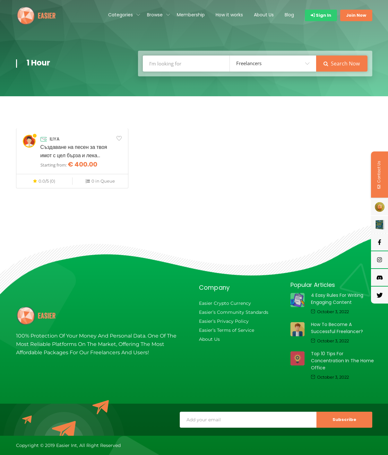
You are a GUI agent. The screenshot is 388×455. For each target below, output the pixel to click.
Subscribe (344, 419)
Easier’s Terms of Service (226, 330)
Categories (120, 15)
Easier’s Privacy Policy (224, 321)
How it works (229, 15)
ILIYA (54, 139)
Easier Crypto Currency (225, 303)
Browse (155, 15)
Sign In (321, 15)
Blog (289, 15)
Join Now (356, 15)
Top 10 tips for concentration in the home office (342, 360)
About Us (264, 15)
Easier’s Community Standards (233, 312)
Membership (191, 15)
